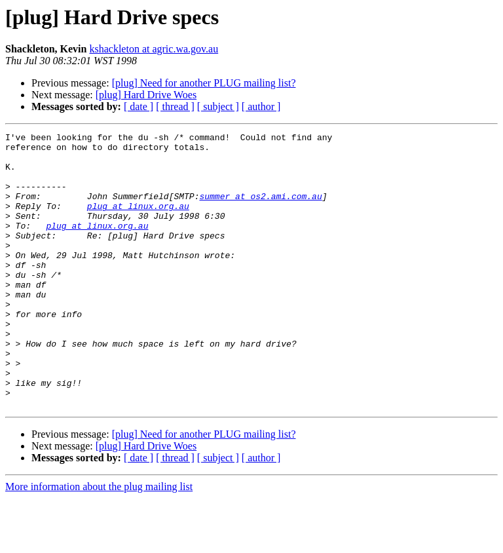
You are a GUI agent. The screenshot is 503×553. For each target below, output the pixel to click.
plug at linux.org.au (138, 221)
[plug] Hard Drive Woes (146, 94)
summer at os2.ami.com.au (260, 210)
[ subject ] (218, 106)
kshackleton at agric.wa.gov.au (153, 48)
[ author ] (261, 106)
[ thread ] (175, 106)
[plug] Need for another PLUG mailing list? (204, 82)
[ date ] (138, 106)
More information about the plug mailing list (99, 541)
